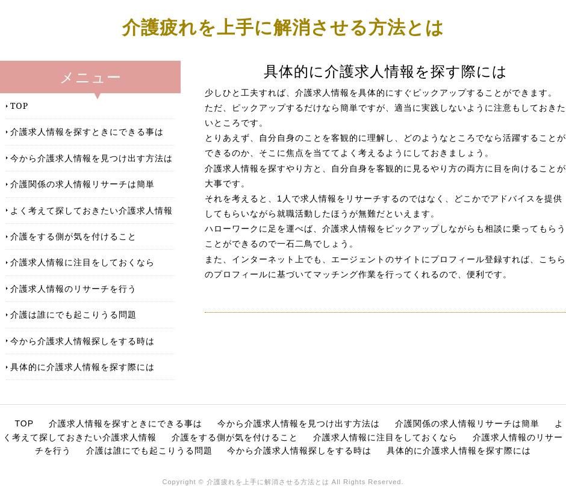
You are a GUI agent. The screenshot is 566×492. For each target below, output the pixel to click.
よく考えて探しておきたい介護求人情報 (91, 210)
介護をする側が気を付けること (73, 236)
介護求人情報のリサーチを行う (73, 288)
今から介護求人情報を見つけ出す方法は (91, 158)
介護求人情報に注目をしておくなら (82, 262)
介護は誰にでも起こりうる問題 (73, 314)
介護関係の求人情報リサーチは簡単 (82, 183)
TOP (19, 105)
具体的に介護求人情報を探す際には (82, 366)
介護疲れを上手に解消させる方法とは (283, 26)
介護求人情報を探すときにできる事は (87, 131)
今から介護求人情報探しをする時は (82, 340)
